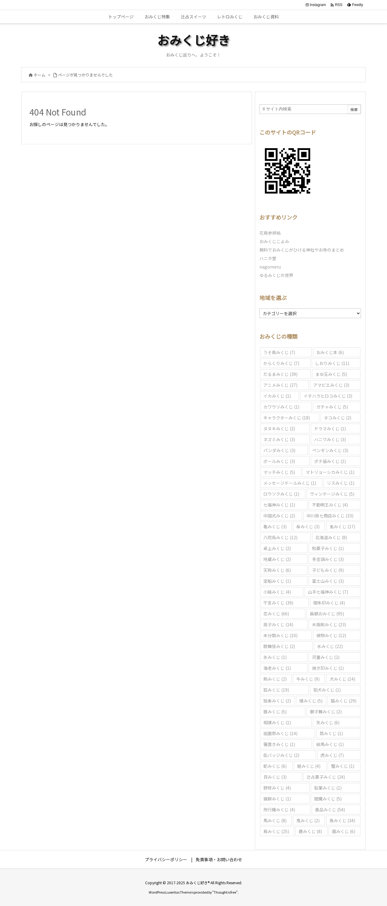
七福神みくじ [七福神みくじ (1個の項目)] (279, 505)
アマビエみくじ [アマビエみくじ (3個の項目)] (331, 385)
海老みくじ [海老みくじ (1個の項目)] (277, 668)
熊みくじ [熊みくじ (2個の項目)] (275, 679)
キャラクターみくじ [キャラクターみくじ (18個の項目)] (286, 418)
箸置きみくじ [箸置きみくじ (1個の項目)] (279, 744)
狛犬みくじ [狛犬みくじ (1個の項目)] (327, 690)
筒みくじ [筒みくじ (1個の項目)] (331, 733)
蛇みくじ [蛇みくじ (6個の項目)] (275, 766)
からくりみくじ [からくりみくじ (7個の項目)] (281, 363)
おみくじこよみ (274, 241)
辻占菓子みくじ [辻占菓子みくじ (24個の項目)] (326, 777)
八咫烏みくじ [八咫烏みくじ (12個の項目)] (280, 537)
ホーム (39, 75)
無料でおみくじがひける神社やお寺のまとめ (301, 250)
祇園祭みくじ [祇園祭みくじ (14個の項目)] (280, 733)
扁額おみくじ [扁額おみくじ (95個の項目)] (327, 614)
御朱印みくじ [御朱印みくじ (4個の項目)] (329, 603)
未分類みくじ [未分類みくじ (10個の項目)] (280, 635)
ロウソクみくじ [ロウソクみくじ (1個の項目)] (281, 494)
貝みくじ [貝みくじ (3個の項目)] (275, 777)
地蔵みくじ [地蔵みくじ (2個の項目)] (277, 559)
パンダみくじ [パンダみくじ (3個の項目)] (279, 450)
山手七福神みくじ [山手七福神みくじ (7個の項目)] (328, 592)
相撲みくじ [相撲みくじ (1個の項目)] (277, 722)
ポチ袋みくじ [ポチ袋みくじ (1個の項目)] (330, 461)
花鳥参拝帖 (270, 233)
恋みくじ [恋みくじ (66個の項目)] (276, 614)
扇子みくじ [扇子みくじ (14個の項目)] (278, 624)
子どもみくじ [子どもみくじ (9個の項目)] (328, 570)
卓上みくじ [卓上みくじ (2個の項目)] (277, 548)
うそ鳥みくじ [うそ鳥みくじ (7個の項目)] (279, 352)
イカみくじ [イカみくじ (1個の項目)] (277, 396)
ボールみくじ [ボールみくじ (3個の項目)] (279, 461)
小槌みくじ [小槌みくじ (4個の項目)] (277, 592)
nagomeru (270, 267)
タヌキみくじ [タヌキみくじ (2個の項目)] (279, 428)
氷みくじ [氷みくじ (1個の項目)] (275, 657)
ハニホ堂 (267, 258)
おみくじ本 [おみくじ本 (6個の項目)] (330, 352)
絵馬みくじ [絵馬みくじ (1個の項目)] (330, 744)
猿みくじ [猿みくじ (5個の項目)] (275, 712)
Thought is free (225, 892)
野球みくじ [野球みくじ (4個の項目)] (277, 788)
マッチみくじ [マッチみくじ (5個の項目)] (279, 472)
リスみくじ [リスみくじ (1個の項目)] (340, 483)
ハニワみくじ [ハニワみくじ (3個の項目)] (330, 439)
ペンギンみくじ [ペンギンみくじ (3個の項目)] (330, 450)
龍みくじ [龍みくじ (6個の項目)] (343, 831)
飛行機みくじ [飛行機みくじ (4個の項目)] (279, 810)
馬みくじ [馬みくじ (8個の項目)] (275, 820)
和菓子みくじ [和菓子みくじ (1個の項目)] (328, 548)
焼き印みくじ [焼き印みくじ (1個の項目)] (328, 668)
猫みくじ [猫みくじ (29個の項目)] (343, 701)
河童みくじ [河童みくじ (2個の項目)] (326, 657)
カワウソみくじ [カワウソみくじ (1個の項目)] (281, 407)
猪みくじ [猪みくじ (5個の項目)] (311, 701)
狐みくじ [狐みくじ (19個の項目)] (276, 690)
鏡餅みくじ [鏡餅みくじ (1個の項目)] (277, 799)
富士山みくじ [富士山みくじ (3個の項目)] (328, 581)
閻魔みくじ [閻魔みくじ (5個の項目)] (328, 799)
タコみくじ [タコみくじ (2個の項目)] (337, 418)
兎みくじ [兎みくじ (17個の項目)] (342, 526)
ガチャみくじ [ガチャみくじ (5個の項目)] (332, 407)
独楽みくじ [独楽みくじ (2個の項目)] (277, 701)
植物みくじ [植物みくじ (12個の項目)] (331, 635)
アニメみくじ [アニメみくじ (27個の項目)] (280, 385)
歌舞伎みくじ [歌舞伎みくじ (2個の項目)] (279, 646)
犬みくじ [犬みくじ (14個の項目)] (342, 679)
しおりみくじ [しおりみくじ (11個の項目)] (332, 363)
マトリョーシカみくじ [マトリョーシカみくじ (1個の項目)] (330, 472)
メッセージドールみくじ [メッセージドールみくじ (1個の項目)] (289, 483)
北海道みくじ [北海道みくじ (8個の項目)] (331, 537)
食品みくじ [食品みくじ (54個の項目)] (330, 810)
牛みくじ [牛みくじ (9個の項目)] (308, 679)
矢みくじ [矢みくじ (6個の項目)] (328, 722)
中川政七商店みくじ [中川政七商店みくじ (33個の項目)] (330, 516)
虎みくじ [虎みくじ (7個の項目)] (332, 755)
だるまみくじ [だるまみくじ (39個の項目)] (280, 374)
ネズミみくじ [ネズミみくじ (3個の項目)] (279, 439)
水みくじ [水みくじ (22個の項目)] (330, 646)
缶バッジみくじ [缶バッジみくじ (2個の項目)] (281, 755)
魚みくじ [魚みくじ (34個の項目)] (342, 820)
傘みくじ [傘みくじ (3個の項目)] (308, 526)
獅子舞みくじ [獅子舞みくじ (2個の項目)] (326, 712)
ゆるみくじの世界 (276, 275)
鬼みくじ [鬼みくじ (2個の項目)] (308, 820)
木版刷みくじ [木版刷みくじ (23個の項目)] (329, 624)
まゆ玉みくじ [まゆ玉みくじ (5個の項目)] (331, 374)
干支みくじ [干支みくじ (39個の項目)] (278, 603)
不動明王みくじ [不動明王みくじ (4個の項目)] (330, 505)
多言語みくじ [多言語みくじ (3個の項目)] (328, 559)
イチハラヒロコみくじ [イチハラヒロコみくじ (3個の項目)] (328, 396)
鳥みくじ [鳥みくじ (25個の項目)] (276, 831)
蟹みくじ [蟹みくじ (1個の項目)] (342, 766)
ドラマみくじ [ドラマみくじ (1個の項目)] (330, 428)
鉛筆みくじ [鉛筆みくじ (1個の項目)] (328, 788)
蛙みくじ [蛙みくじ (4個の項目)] (308, 766)
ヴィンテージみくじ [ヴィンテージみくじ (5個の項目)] (332, 494)
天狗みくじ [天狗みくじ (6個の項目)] (277, 570)
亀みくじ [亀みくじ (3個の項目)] (275, 526)
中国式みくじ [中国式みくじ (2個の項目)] (279, 516)
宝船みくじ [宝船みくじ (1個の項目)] (277, 581)
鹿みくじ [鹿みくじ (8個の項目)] (310, 831)
